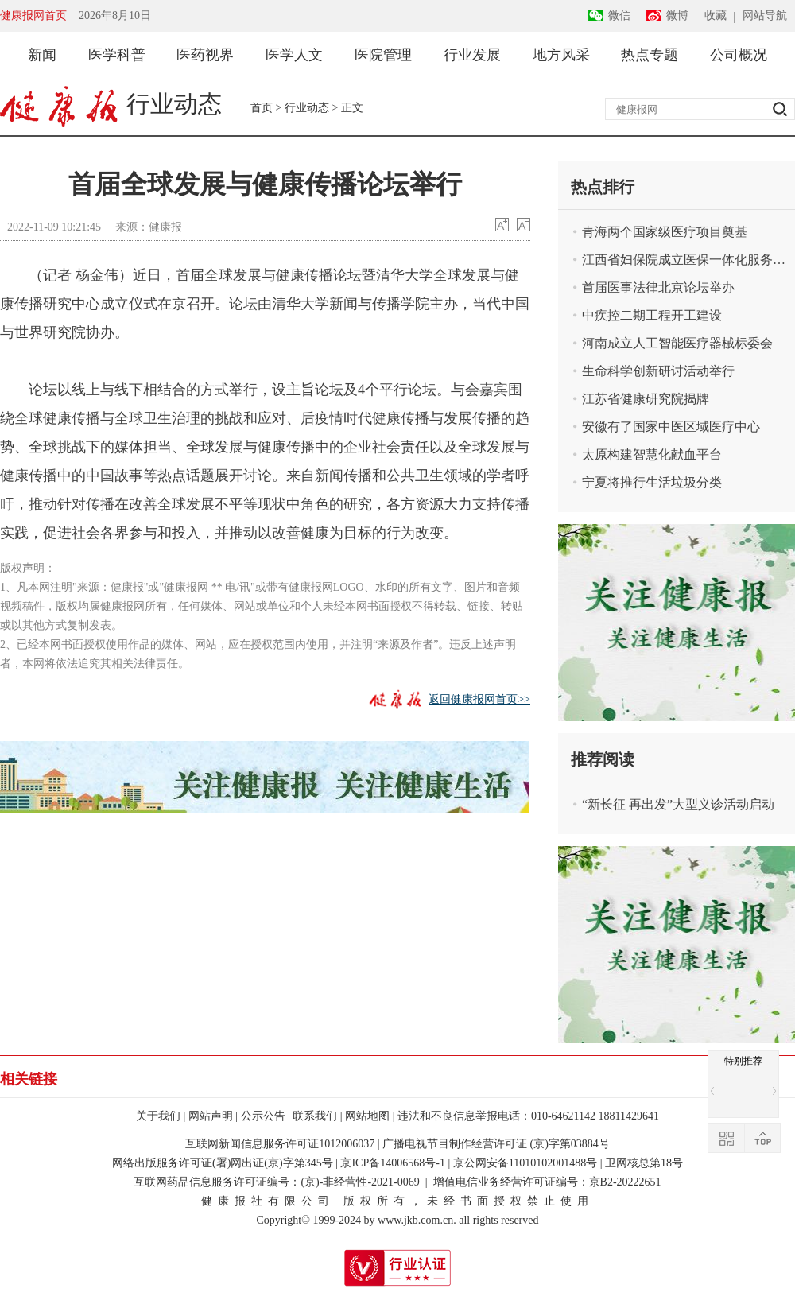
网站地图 (367, 1116)
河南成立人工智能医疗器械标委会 (677, 343)
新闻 (42, 55)
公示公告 (263, 1116)
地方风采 (561, 55)
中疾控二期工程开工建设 (652, 315)
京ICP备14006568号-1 (392, 1163)
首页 (261, 108)
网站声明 (210, 1116)
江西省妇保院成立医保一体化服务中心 (685, 259)
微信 (619, 15)
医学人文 (294, 55)
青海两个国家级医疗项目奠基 (664, 232)
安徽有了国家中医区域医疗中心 (671, 426)
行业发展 (472, 55)
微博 (677, 15)
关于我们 (158, 1116)
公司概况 (738, 55)
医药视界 (205, 55)
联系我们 (315, 1116)
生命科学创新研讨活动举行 (658, 371)
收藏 (715, 15)
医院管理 (383, 55)
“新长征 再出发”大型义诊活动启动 (678, 804)
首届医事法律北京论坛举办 (658, 287)
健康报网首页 (33, 15)
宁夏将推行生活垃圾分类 (652, 482)
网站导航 (765, 15)
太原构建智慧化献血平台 (652, 454)
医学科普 (116, 55)
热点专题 (649, 55)
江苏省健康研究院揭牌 (645, 399)
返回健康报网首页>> (479, 699)
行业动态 (307, 108)
